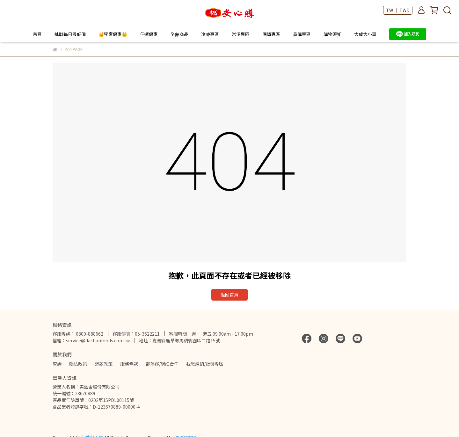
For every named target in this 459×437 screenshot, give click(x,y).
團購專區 (271, 34)
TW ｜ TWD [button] (398, 10)
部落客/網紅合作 (162, 364)
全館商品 (179, 34)
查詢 (57, 364)
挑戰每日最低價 (70, 34)
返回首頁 (229, 294)
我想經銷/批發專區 (204, 364)
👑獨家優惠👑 (112, 34)
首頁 (37, 34)
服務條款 (129, 364)
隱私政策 (78, 364)
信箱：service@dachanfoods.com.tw (91, 340)
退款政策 (104, 364)
